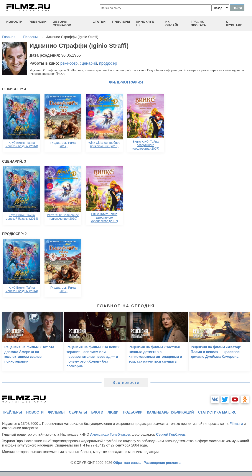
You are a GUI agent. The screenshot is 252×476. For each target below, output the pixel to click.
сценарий (88, 63)
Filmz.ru (236, 423)
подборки (133, 412)
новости (14, 21)
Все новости (126, 382)
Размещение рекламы (162, 463)
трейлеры (121, 21)
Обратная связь (127, 463)
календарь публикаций (170, 412)
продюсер (108, 63)
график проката (198, 23)
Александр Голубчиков (110, 434)
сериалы (78, 412)
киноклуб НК (145, 23)
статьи (99, 21)
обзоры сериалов (62, 23)
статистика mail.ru (217, 412)
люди (113, 412)
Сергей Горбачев (170, 434)
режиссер (69, 63)
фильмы (56, 412)
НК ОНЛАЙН (172, 23)
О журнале (234, 23)
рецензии (38, 21)
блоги (97, 412)
